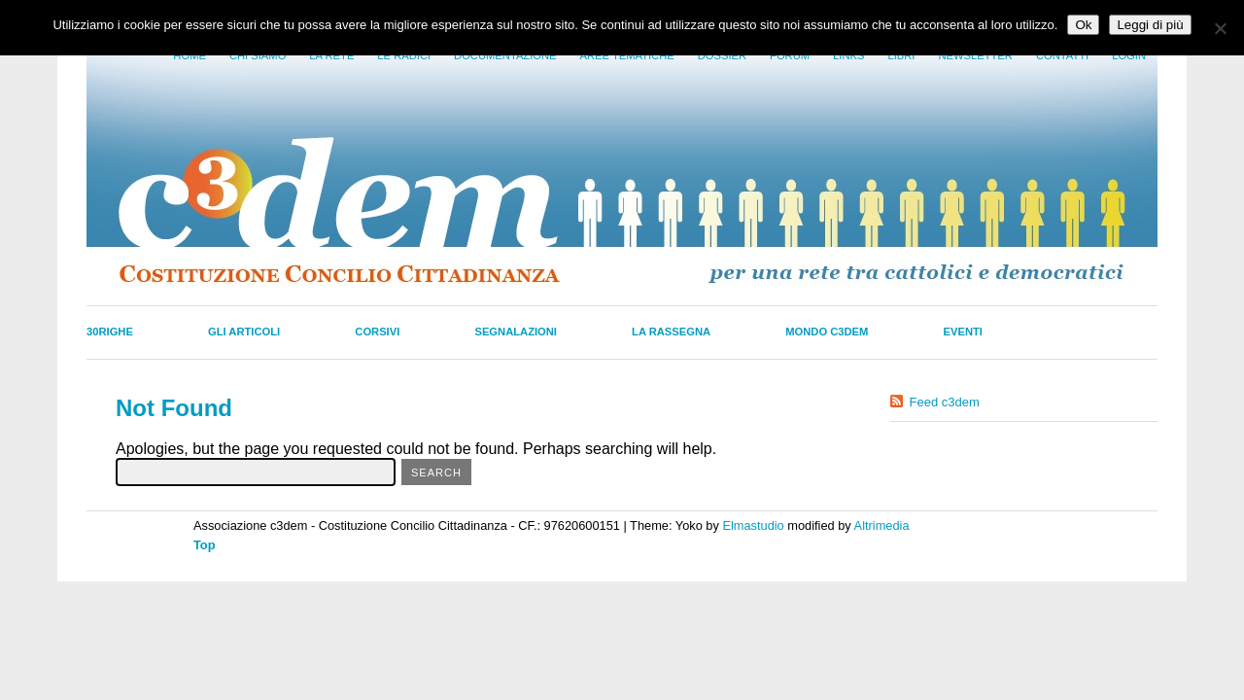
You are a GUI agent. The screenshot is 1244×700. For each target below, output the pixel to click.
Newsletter (975, 55)
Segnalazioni (515, 331)
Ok (1083, 25)
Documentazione (505, 55)
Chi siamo (257, 55)
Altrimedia (882, 525)
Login (1129, 55)
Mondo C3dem (826, 331)
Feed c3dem (945, 402)
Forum (790, 55)
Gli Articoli (244, 331)
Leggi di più (1150, 25)
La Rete (331, 55)
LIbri (901, 55)
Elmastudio (752, 525)
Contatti (1062, 55)
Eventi (963, 331)
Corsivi (377, 331)
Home (189, 55)
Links (848, 55)
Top (204, 545)
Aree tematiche (627, 55)
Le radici (404, 55)
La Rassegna (671, 331)
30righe (109, 331)
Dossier (722, 55)
